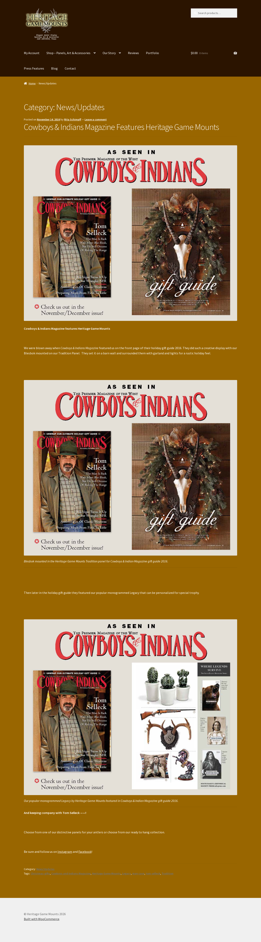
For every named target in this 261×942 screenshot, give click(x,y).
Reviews (133, 53)
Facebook (84, 852)
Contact (70, 68)
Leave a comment (96, 119)
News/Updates (45, 869)
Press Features (34, 68)
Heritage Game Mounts (106, 873)
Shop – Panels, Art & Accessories (68, 53)
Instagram (65, 852)
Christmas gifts (40, 873)
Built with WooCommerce (41, 919)
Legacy (126, 873)
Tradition (167, 873)
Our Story (109, 53)
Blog (54, 68)
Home (32, 83)
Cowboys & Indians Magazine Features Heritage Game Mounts (121, 127)
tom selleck (153, 873)
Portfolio (152, 53)
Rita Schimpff (72, 119)
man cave (138, 873)
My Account (31, 53)
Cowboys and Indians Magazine (71, 873)
